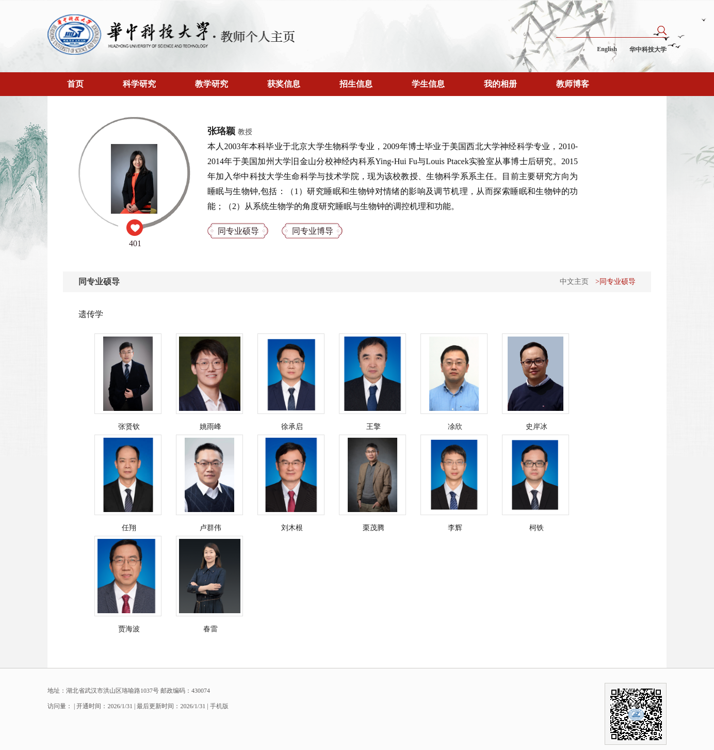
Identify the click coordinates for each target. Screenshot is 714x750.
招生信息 (355, 83)
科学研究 (139, 83)
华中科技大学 (648, 49)
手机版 (219, 706)
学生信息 (428, 83)
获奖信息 (283, 83)
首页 (75, 83)
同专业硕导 (238, 231)
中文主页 (574, 281)
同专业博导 (312, 231)
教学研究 (211, 83)
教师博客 (572, 83)
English (607, 49)
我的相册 (500, 83)
